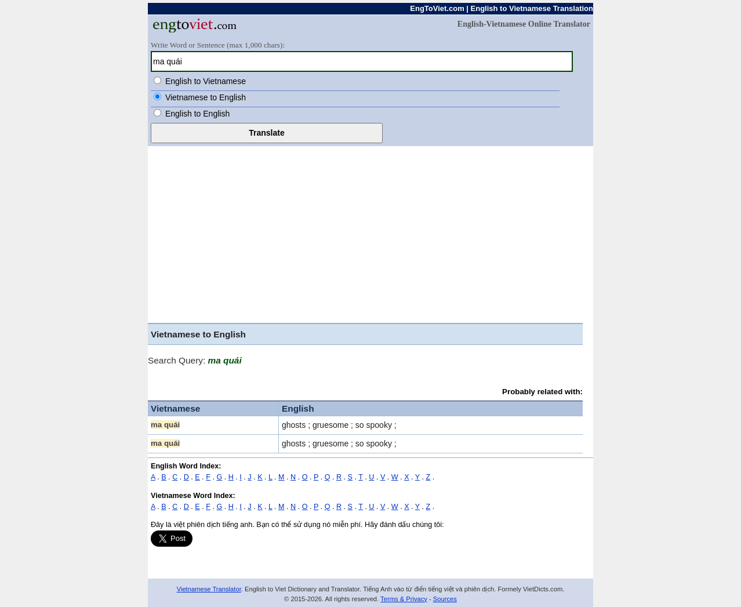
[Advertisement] (365, 236)
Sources (445, 598)
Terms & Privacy (403, 598)
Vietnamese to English (205, 97)
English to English (197, 113)
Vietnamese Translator (209, 589)
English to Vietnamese (205, 81)
